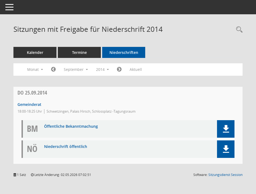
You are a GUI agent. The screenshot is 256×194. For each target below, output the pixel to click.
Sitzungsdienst (225, 174)
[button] (225, 129)
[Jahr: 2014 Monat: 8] (53, 69)
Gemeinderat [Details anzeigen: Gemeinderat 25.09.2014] (29, 104)
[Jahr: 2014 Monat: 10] (119, 69)
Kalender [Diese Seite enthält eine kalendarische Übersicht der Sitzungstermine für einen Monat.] (35, 52)
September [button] (76, 69)
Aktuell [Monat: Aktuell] (136, 69)
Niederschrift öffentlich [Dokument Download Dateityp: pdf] (65, 146)
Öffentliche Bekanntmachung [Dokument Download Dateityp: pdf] (71, 126)
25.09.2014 (32, 92)
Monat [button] (35, 69)
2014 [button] (102, 69)
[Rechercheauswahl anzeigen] (238, 29)
